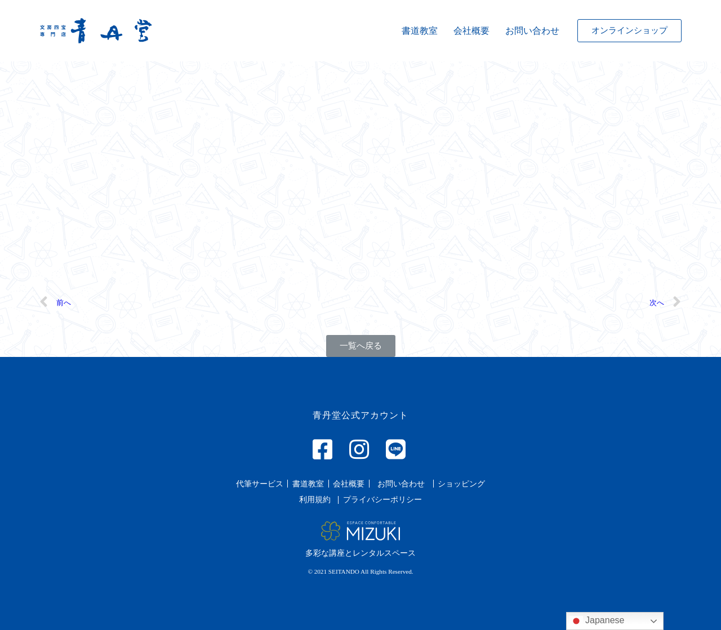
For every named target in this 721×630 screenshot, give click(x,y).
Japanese (597, 621)
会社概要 (471, 30)
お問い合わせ (532, 30)
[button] (629, 30)
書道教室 (420, 30)
